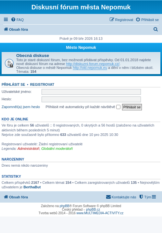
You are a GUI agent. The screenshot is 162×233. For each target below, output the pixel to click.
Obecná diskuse (32, 55)
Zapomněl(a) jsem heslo (21, 107)
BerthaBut (32, 187)
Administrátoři (28, 148)
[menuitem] (17, 20)
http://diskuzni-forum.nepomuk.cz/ (92, 64)
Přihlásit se (13, 84)
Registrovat (42, 84)
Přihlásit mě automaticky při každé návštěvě (83, 107)
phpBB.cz (93, 209)
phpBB (64, 206)
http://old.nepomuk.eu (90, 68)
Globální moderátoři (57, 148)
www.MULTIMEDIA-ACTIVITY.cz (100, 213)
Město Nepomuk (81, 47)
